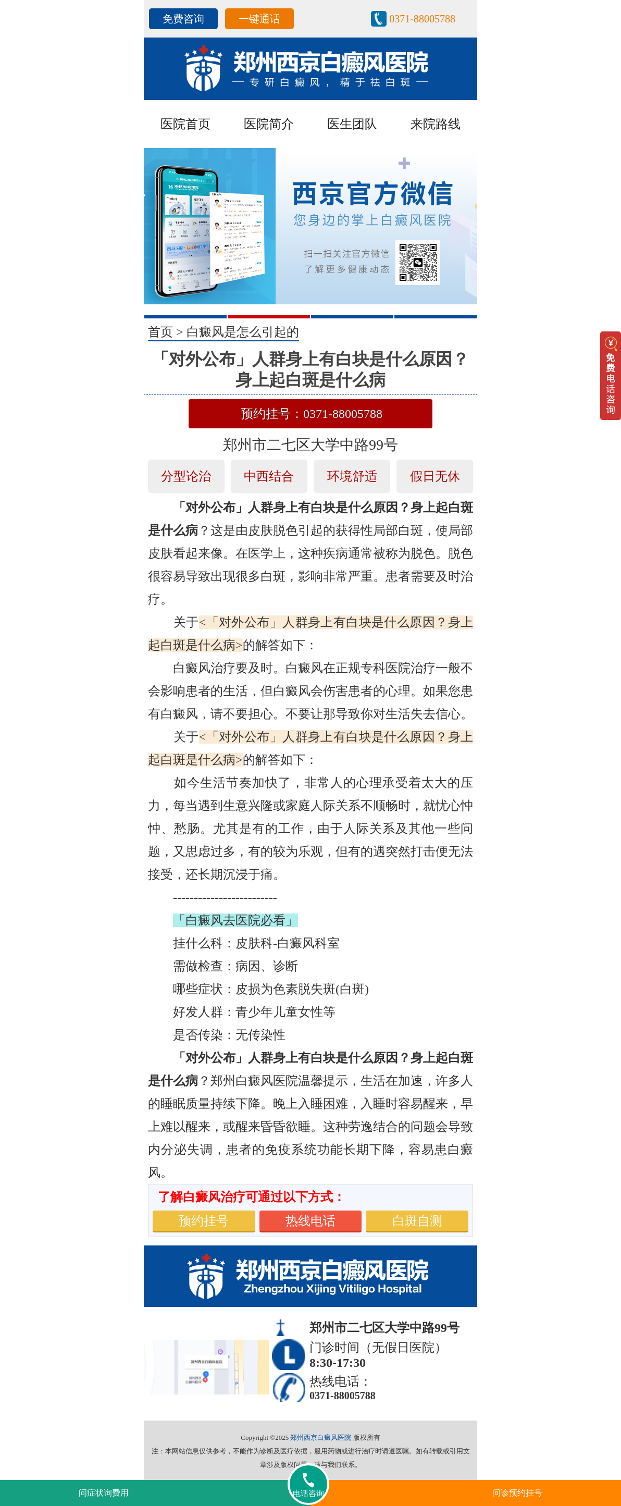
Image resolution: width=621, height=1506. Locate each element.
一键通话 (259, 18)
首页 (160, 332)
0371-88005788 (422, 18)
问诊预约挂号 (517, 1492)
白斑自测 (417, 1221)
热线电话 (310, 1221)
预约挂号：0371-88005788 (311, 414)
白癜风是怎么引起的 (243, 332)
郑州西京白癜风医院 (320, 1437)
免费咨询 (183, 18)
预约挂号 (204, 1221)
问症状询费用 (104, 1492)
